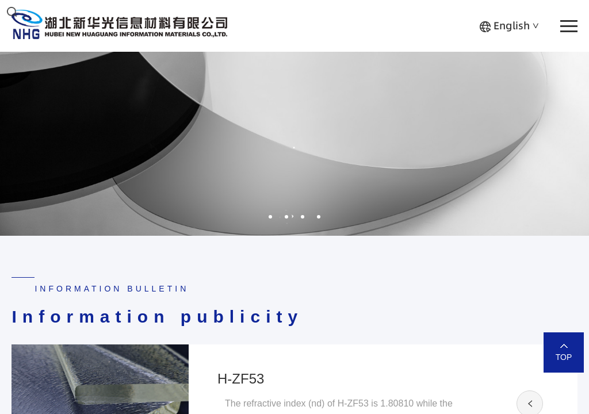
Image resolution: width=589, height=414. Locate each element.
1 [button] (270, 216)
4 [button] (318, 216)
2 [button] (286, 216)
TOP (564, 357)
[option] (294, 144)
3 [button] (302, 216)
